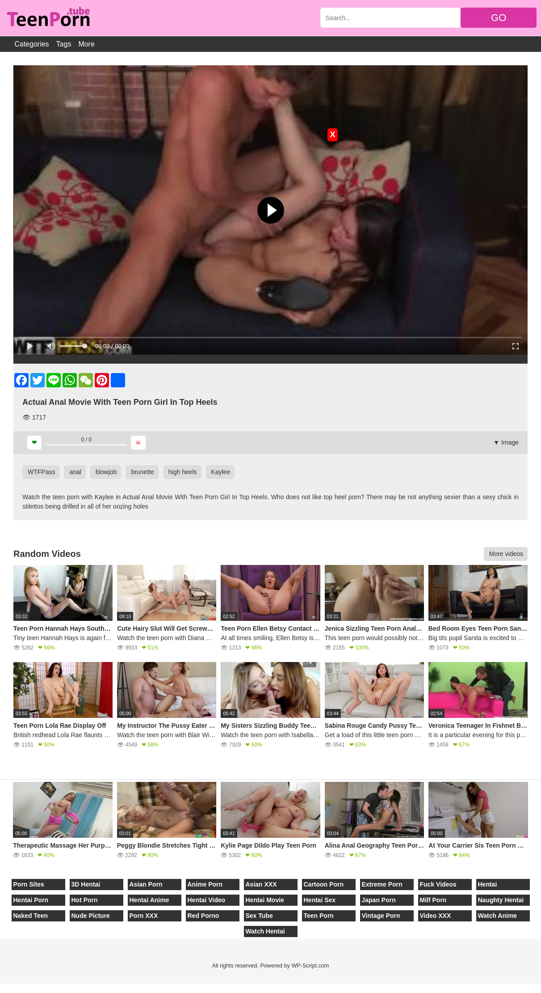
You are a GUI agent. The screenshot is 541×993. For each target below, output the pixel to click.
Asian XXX (261, 884)
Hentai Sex (320, 900)
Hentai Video (207, 900)
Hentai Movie (265, 900)
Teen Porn (319, 915)
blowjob (106, 471)
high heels (182, 471)
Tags (63, 44)
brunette (142, 471)
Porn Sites (28, 884)
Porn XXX (144, 915)
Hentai (487, 884)
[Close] (0, 988)
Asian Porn (146, 884)
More (86, 44)
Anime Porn (205, 884)
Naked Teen (30, 915)
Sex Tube (259, 915)
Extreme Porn (382, 884)
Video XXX (435, 915)
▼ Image (506, 442)
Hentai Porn (31, 900)
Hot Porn (84, 900)
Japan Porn (379, 900)
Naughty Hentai (501, 900)
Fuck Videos (438, 884)
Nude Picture (90, 915)
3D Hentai (86, 884)
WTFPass (41, 471)
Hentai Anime (149, 900)
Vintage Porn (381, 915)
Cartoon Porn (324, 884)
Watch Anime (497, 915)
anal (75, 471)
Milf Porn (433, 900)
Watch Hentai (265, 931)
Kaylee (221, 471)
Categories (31, 44)
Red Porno (203, 915)
